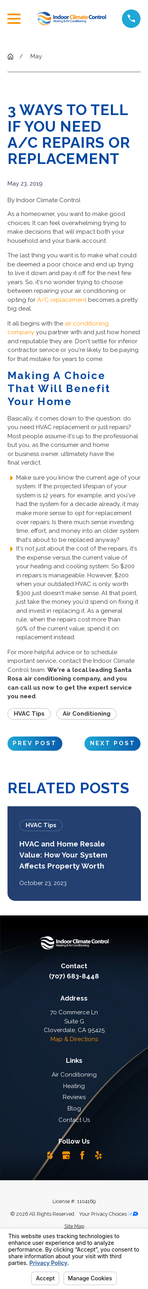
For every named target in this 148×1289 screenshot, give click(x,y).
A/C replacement (61, 299)
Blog (74, 1108)
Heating (74, 1086)
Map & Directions (74, 1039)
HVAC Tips (29, 713)
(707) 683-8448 (74, 976)
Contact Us (74, 1119)
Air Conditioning (87, 713)
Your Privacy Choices (108, 1214)
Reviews (74, 1097)
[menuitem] (74, 1226)
